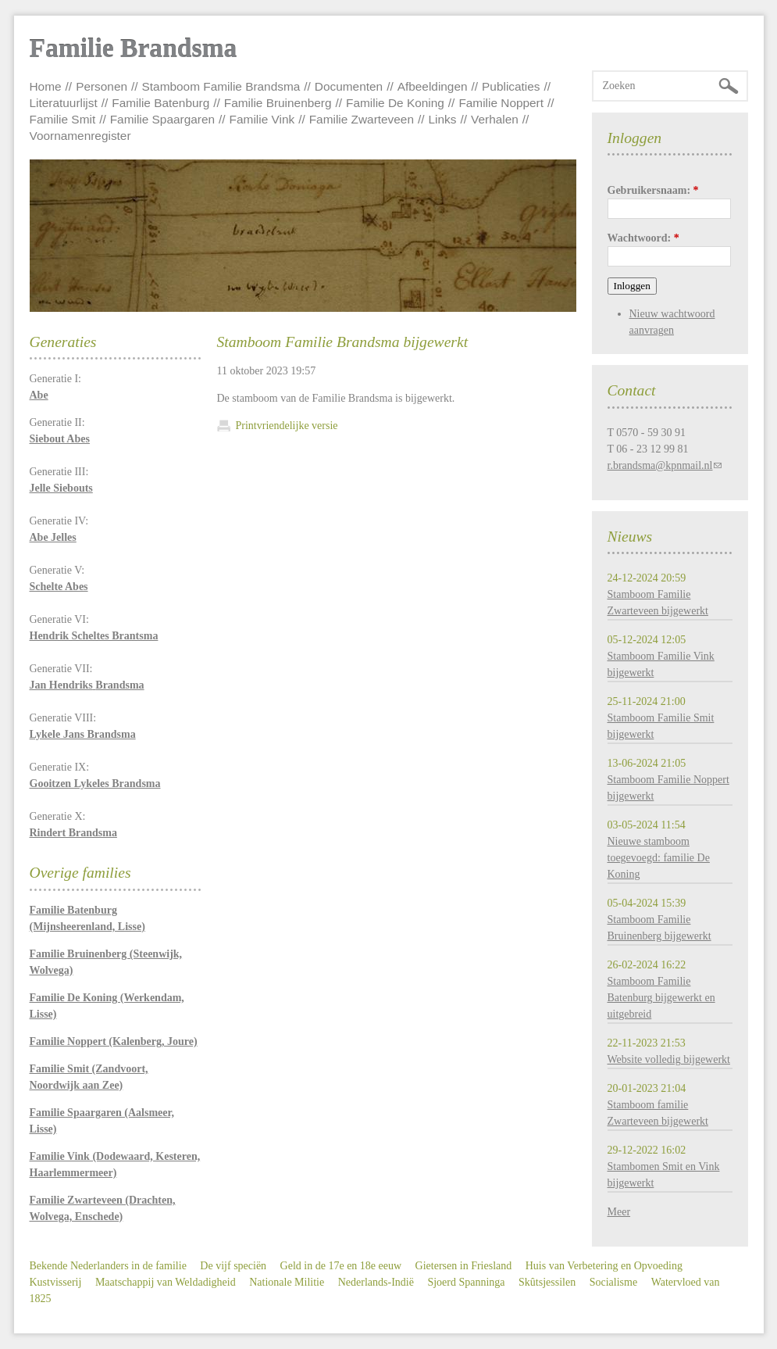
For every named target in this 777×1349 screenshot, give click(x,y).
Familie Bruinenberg (278, 102)
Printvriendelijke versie (287, 425)
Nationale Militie (286, 1282)
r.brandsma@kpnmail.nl (660, 465)
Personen (101, 86)
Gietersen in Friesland (463, 1266)
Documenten (349, 86)
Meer (619, 1212)
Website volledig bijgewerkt (669, 1059)
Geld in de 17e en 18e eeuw (341, 1266)
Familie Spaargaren (162, 119)
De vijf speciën (233, 1266)
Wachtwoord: (643, 238)
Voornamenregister (80, 135)
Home (46, 86)
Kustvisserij (56, 1282)
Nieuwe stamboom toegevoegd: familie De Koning (659, 858)
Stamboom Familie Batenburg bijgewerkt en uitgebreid (661, 997)
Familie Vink (262, 119)
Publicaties (511, 86)
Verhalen (495, 119)
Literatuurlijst (64, 102)
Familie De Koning (395, 102)
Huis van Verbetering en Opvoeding (604, 1266)
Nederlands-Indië (376, 1282)
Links (443, 119)
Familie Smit (63, 119)
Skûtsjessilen (547, 1282)
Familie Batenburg (160, 102)
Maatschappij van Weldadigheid (165, 1282)
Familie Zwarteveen (361, 119)
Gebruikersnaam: (653, 190)
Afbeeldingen (432, 86)
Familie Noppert (501, 102)
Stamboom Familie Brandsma (221, 86)
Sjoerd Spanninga (465, 1282)
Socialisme (613, 1282)
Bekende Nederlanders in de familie (108, 1266)
